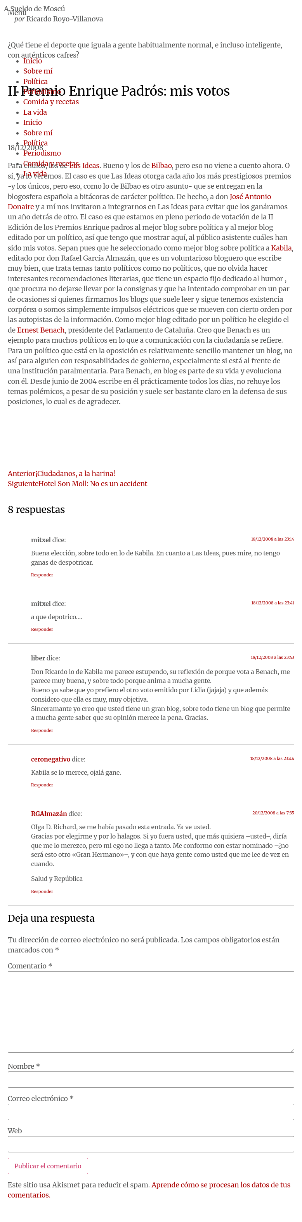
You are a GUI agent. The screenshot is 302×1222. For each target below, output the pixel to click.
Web (15, 1131)
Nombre (24, 1066)
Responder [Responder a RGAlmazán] (42, 891)
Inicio (32, 61)
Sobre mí (37, 71)
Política (35, 81)
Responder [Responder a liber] (42, 730)
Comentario (30, 966)
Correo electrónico (41, 1099)
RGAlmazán (49, 814)
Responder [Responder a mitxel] (42, 575)
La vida (35, 112)
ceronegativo (50, 759)
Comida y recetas (51, 102)
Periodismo (42, 92)
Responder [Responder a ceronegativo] (42, 785)
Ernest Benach (41, 330)
